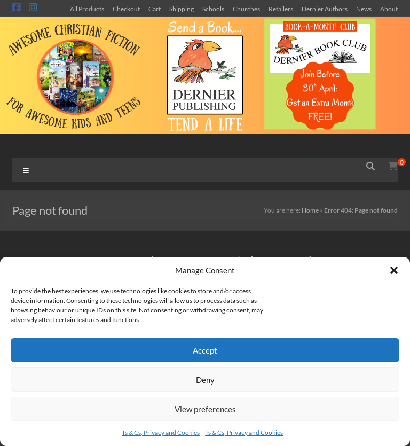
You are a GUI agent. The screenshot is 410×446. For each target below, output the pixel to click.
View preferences (205, 409)
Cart (154, 8)
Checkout (126, 8)
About (389, 8)
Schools (213, 8)
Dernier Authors (325, 8)
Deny (205, 380)
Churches (246, 8)
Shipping (181, 8)
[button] (394, 270)
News (364, 8)
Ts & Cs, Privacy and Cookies (161, 432)
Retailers (281, 8)
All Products (87, 8)
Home (310, 210)
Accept (205, 350)
